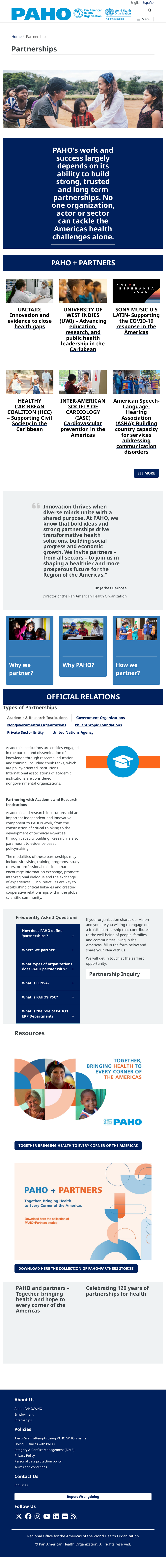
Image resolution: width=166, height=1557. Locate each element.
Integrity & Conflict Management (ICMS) (44, 1450)
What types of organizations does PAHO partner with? (47, 966)
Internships (23, 1420)
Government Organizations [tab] (100, 717)
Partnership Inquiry (114, 973)
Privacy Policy (24, 1455)
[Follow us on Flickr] (65, 1517)
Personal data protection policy (38, 1461)
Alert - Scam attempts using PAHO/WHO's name (50, 1438)
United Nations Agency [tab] (73, 732)
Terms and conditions (30, 1467)
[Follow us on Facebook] (28, 1517)
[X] (19, 1517)
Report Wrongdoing (83, 1496)
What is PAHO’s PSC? (40, 997)
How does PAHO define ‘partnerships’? (42, 933)
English (135, 2)
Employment (24, 1414)
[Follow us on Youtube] (46, 1517)
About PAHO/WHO (28, 1408)
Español (148, 2)
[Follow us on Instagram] (37, 1517)
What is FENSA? (35, 983)
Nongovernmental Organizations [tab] (36, 725)
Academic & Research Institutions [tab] (37, 717)
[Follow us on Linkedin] (56, 1517)
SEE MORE (146, 473)
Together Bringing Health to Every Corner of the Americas (78, 1145)
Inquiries (21, 1485)
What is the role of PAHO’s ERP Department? (45, 1014)
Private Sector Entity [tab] (25, 732)
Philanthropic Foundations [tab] (98, 725)
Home (17, 36)
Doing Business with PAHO (34, 1444)
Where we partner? (39, 949)
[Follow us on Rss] (73, 1517)
